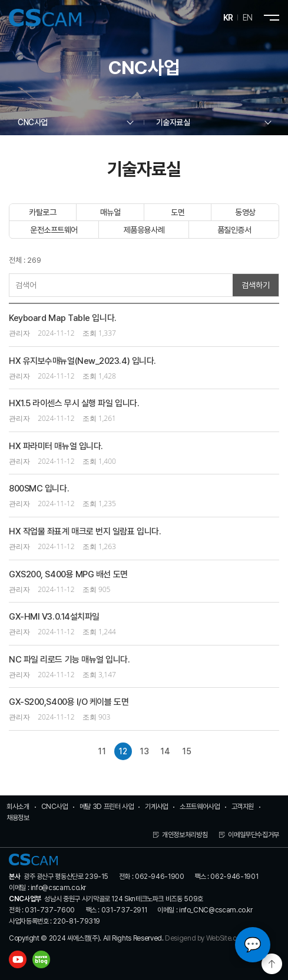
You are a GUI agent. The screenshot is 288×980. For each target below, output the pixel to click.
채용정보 (17, 818)
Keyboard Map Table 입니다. (63, 318)
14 (165, 751)
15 (186, 751)
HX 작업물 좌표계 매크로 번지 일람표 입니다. (85, 531)
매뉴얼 (110, 212)
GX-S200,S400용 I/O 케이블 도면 (68, 702)
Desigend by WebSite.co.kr (206, 938)
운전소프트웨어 (54, 230)
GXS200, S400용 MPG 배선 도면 (68, 574)
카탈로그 (42, 212)
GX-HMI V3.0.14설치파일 (54, 616)
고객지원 (242, 806)
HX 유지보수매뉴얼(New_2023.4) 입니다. (82, 361)
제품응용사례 (144, 230)
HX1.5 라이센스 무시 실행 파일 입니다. (74, 403)
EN (248, 17)
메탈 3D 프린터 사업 (107, 806)
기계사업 (156, 806)
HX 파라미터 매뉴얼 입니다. (56, 446)
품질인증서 (234, 230)
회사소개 (17, 806)
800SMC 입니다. (39, 488)
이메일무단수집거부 (253, 835)
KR (228, 17)
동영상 (245, 212)
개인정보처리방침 (184, 835)
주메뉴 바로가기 (0, 0)
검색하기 (255, 285)
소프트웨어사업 (199, 806)
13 (144, 751)
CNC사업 (54, 806)
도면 (177, 212)
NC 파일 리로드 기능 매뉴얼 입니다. (69, 659)
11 (102, 751)
